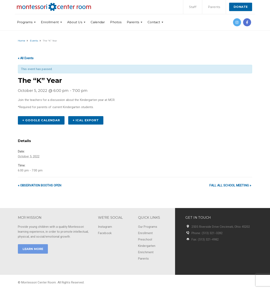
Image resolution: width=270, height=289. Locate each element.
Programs (24, 22)
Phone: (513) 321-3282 (207, 233)
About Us (74, 22)
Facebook (105, 233)
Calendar (98, 22)
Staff (192, 7)
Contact (154, 22)
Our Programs (147, 227)
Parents (214, 7)
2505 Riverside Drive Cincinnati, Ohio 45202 (221, 227)
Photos (115, 22)
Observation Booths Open (39, 185)
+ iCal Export (86, 120)
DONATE (241, 7)
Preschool (145, 239)
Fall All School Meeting (230, 185)
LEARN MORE (33, 249)
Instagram (105, 227)
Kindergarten (146, 246)
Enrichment (145, 252)
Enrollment (50, 22)
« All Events (25, 58)
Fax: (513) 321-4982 (205, 239)
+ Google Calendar (41, 120)
